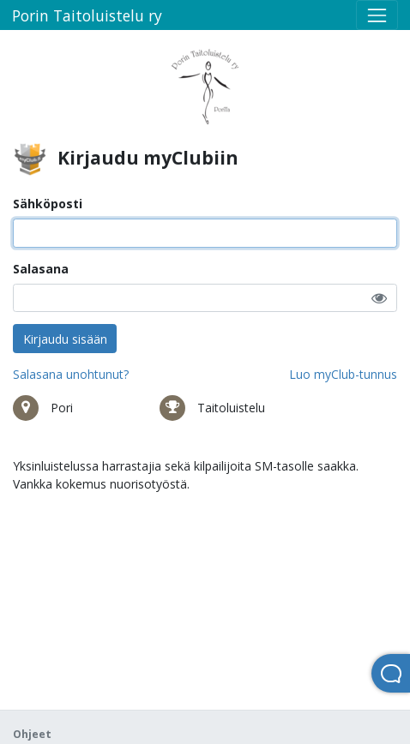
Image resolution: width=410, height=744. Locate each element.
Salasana (41, 269)
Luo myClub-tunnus (343, 374)
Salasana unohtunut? (71, 374)
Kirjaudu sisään (65, 339)
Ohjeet (32, 734)
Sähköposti (47, 203)
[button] (379, 297)
